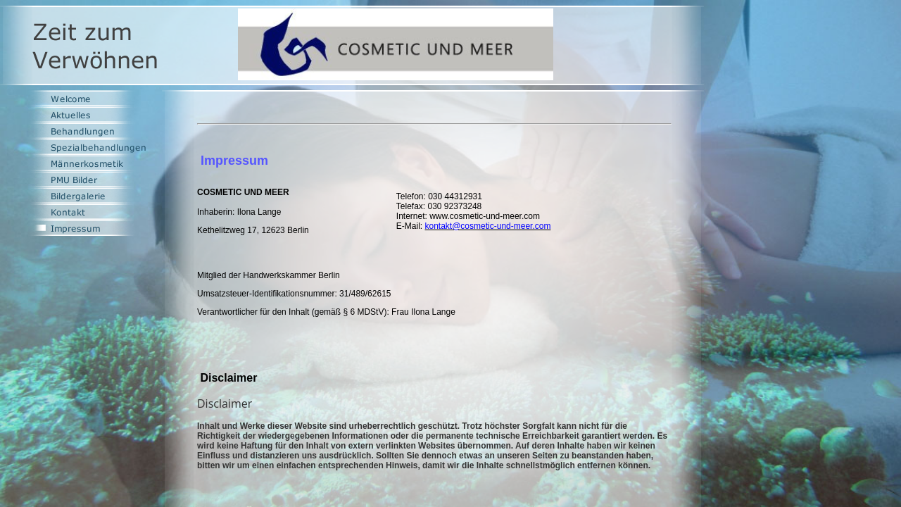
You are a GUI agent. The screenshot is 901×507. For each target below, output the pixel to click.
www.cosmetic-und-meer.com (484, 216)
